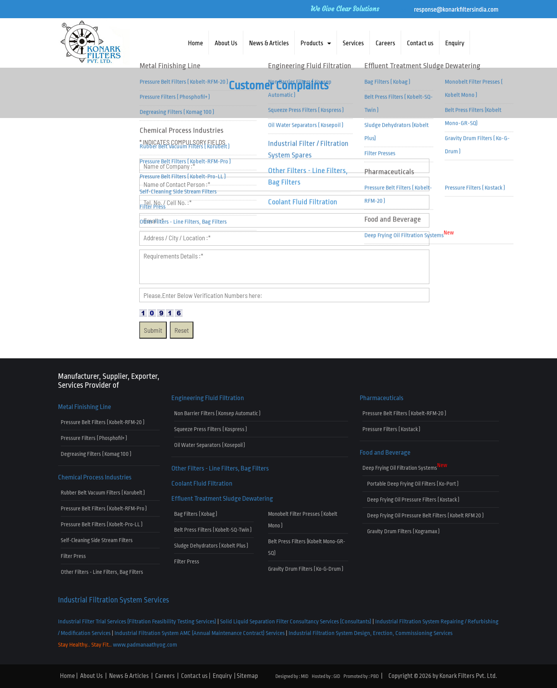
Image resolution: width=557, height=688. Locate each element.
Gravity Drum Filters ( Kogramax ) (400, 531)
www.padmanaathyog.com (145, 645)
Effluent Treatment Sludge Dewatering (222, 498)
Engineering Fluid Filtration (207, 398)
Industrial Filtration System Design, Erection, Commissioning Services (371, 633)
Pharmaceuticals (381, 398)
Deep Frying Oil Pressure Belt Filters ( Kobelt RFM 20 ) (423, 515)
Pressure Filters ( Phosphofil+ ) (94, 438)
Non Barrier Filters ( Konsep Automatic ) (217, 413)
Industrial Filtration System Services (113, 600)
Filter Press (73, 556)
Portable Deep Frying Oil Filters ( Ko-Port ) (410, 484)
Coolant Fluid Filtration (201, 483)
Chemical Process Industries (95, 477)
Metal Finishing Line (84, 407)
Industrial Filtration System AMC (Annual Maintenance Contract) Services (199, 633)
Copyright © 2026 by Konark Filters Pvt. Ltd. (442, 676)
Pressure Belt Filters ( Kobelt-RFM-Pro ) (104, 508)
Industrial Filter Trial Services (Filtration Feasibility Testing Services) (137, 621)
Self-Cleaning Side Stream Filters (97, 540)
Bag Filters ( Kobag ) (195, 514)
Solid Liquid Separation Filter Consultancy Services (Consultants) (295, 621)
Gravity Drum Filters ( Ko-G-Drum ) (305, 569)
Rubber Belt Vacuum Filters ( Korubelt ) (103, 492)
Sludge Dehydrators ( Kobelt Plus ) (211, 546)
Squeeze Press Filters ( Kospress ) (210, 429)
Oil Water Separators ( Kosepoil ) (209, 445)
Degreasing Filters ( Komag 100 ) (96, 454)
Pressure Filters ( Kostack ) (391, 429)
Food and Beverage (385, 452)
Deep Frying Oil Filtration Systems (404, 466)
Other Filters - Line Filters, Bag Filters (102, 572)
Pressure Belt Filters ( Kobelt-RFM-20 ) (102, 422)
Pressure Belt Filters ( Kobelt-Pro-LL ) (101, 524)
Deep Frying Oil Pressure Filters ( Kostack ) (410, 499)
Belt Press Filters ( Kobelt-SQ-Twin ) (212, 530)
